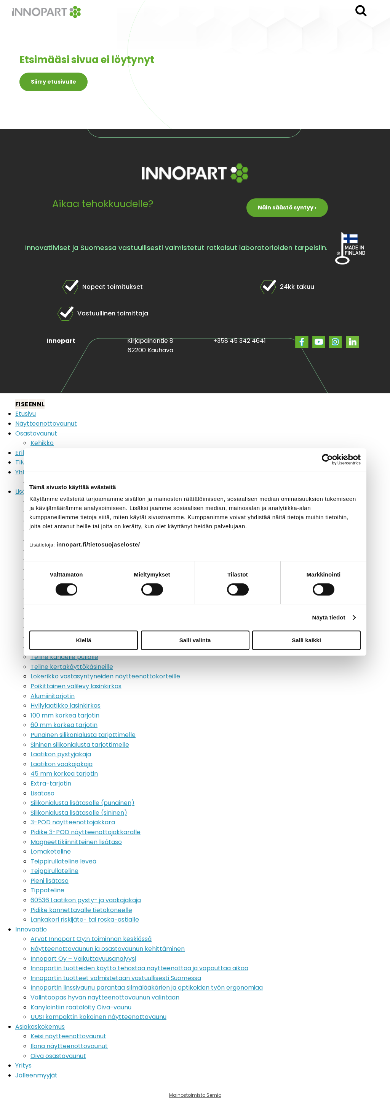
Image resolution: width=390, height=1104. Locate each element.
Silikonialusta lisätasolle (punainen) (82, 802)
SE (24, 404)
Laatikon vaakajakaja (61, 764)
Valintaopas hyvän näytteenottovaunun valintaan (104, 997)
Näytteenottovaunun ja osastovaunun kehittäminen (107, 948)
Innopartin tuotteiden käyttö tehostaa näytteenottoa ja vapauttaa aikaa (139, 968)
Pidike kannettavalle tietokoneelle (81, 910)
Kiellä (83, 640)
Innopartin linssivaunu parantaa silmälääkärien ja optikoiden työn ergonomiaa (146, 987)
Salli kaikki (306, 640)
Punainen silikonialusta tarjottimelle (83, 734)
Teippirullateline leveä (63, 861)
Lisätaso (42, 793)
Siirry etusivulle (53, 82)
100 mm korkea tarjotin (64, 715)
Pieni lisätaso (49, 880)
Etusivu (25, 413)
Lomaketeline (50, 851)
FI (18, 404)
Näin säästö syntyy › (287, 207)
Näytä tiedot (328, 617)
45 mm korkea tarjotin (64, 773)
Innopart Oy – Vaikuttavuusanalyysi (83, 958)
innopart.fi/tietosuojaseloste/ (98, 544)
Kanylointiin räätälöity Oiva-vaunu (80, 1007)
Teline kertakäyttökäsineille (71, 666)
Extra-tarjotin (50, 783)
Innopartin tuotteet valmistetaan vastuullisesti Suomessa (115, 978)
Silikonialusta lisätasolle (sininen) (78, 812)
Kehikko (42, 443)
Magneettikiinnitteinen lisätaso (76, 842)
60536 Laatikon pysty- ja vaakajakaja (85, 900)
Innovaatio (31, 929)
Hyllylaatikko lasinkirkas (65, 705)
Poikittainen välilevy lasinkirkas (75, 686)
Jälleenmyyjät (36, 1075)
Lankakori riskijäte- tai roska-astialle (84, 919)
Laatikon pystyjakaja (60, 754)
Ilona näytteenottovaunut (69, 1046)
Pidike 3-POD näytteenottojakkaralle (85, 832)
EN (33, 404)
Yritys (23, 1065)
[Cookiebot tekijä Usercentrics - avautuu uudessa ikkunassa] (327, 459)
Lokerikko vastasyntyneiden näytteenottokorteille (105, 676)
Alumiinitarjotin (52, 696)
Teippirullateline (54, 870)
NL (41, 404)
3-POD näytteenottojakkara (72, 822)
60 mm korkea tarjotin (64, 725)
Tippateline (47, 890)
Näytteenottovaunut (46, 423)
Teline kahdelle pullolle (64, 657)
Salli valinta (195, 640)
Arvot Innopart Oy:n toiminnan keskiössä (91, 939)
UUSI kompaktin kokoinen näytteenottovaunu (98, 1016)
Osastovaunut (36, 433)
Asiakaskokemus (40, 1026)
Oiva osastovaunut (58, 1056)
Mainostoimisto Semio (195, 1095)
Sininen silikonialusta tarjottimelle (79, 744)
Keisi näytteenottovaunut (68, 1036)
